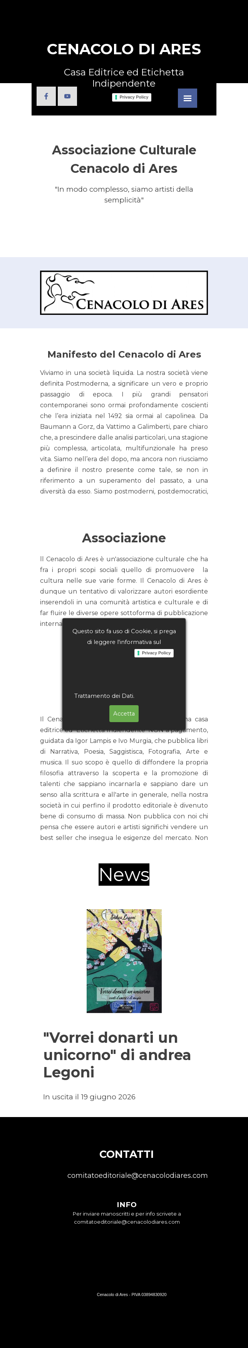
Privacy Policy (156, 103)
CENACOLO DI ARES (124, 49)
